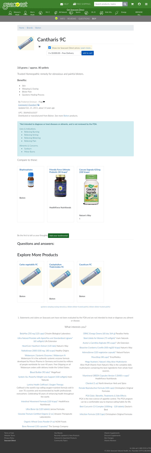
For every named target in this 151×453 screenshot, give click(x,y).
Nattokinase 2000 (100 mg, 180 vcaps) (38, 350)
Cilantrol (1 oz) (92, 383)
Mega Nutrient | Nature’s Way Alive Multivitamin (106, 361)
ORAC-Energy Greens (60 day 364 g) (99, 333)
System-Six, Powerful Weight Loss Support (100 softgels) (42, 377)
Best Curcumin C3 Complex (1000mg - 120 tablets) (102, 406)
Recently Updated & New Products (66, 435)
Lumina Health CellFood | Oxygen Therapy (45, 384)
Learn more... (86, 48)
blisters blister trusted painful (78, 307)
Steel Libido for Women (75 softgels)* (99, 338)
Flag (42, 102)
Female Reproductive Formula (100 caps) (96, 388)
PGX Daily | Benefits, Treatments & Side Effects (106, 395)
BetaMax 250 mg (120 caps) (32, 333)
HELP (64, 4)
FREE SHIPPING (81, 4)
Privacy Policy (9, 438)
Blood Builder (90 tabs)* (40, 372)
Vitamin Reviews (110, 440)
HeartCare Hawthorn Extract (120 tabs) (39, 346)
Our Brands (58, 433)
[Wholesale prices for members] (49, 47)
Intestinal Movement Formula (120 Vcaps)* (39, 401)
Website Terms (9, 435)
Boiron (38, 28)
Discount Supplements (112, 435)
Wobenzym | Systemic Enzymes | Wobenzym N (45, 355)
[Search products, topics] (108, 4)
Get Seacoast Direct (75, 9)
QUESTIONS (84, 18)
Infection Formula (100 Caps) (92, 414)
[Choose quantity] (64, 53)
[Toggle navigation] (146, 4)
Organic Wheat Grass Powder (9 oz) (39, 421)
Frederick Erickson (29, 102)
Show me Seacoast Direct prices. (70, 47)
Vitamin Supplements (112, 433)
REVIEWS (71, 18)
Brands (30, 28)
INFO (62, 18)
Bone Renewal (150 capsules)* (35, 426)
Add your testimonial (58, 235)
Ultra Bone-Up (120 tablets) (38, 409)
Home (21, 28)
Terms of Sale (9, 433)
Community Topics (61, 440)
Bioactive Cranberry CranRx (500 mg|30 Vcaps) (100, 347)
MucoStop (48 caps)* (100, 357)
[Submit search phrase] (125, 4)
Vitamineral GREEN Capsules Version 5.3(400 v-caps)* (106, 375)
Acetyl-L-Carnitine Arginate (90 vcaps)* (99, 343)
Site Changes (109, 438)
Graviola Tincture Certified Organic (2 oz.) (36, 414)
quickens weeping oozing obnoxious (54, 307)
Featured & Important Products (65, 438)
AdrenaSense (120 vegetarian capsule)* (99, 352)
